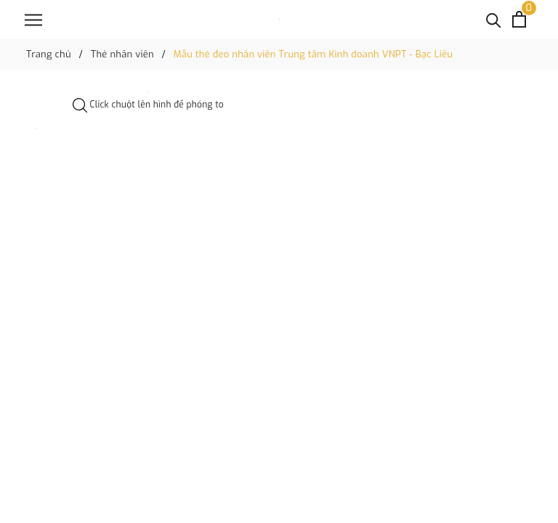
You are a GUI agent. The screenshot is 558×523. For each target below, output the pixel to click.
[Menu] (33, 20)
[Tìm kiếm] (493, 19)
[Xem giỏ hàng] (519, 19)
